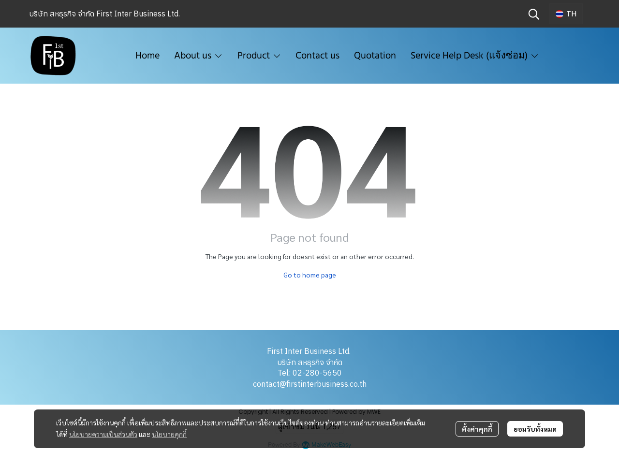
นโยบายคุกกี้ (169, 434)
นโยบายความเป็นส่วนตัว (103, 434)
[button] (534, 14)
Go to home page (309, 274)
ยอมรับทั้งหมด (535, 428)
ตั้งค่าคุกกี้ (477, 428)
